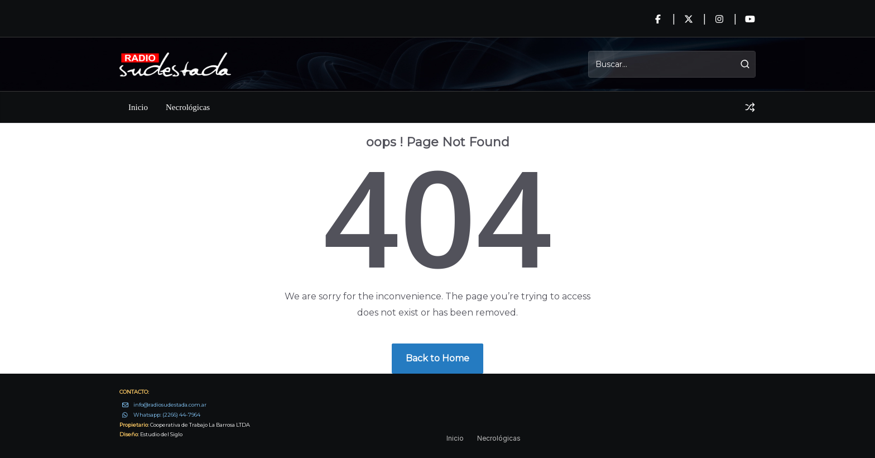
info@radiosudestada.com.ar (169, 405)
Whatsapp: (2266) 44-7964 (166, 415)
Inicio (138, 107)
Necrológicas (188, 107)
